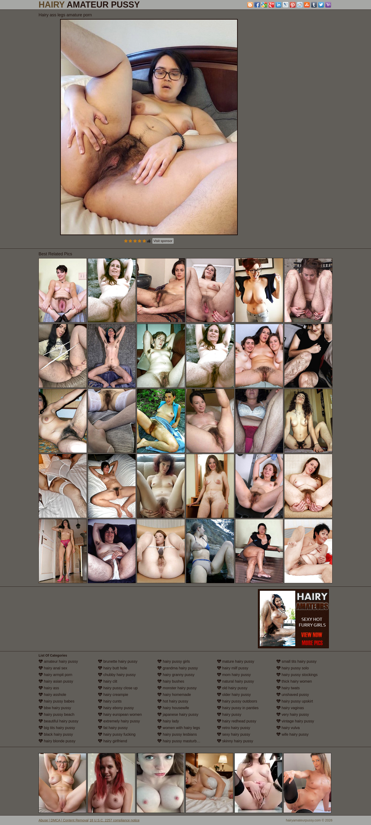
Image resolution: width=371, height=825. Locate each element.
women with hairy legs (178, 728)
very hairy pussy (292, 714)
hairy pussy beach (56, 714)
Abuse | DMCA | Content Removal (63, 820)
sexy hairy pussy (233, 734)
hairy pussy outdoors (237, 701)
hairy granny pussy (175, 675)
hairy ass (49, 688)
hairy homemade (174, 695)
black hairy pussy (56, 734)
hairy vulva (288, 728)
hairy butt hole (112, 668)
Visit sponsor (163, 241)
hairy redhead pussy (236, 721)
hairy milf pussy (232, 668)
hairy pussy (229, 714)
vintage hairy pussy (295, 721)
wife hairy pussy (292, 734)
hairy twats (288, 688)
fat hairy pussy (113, 728)
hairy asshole (52, 695)
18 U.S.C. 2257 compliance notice (114, 820)
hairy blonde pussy (57, 741)
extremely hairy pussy (119, 721)
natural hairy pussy (235, 681)
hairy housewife (173, 708)
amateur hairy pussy (58, 661)
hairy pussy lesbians (177, 734)
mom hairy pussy (234, 675)
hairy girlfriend (112, 741)
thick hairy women (294, 681)
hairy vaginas (290, 708)
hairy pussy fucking (117, 734)
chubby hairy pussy (117, 675)
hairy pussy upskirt (294, 701)
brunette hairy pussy (117, 661)
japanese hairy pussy (177, 714)
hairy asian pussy (56, 681)
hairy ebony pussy (116, 708)
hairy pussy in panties (238, 708)
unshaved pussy (292, 695)
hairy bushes (170, 681)
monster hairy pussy (177, 688)
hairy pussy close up (117, 688)
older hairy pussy (234, 695)
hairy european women (120, 714)
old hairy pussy (232, 688)
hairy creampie (113, 695)
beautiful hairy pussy (58, 721)
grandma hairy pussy (177, 668)
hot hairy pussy (172, 701)
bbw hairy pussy (55, 708)
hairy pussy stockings (297, 675)
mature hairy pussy (235, 661)
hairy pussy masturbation (181, 741)
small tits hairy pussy (296, 661)
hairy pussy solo (292, 668)
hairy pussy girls (173, 661)
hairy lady (168, 721)
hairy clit (107, 681)
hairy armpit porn (55, 675)
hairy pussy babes (56, 701)
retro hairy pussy (233, 728)
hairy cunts (110, 701)
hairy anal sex (53, 668)
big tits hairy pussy (57, 728)
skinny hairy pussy (235, 741)
